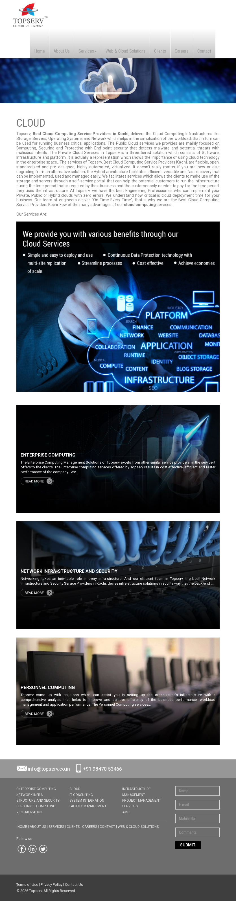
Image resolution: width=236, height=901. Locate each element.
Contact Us (74, 884)
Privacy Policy (51, 884)
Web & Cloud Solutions (125, 51)
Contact (204, 51)
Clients (160, 51)
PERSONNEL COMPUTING (35, 806)
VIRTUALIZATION (29, 812)
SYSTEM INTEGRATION (86, 800)
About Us (62, 51)
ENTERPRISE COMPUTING (36, 789)
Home (39, 51)
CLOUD (74, 789)
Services (87, 51)
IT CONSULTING (81, 795)
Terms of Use (27, 884)
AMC (126, 812)
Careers (182, 51)
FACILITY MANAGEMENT (87, 806)
